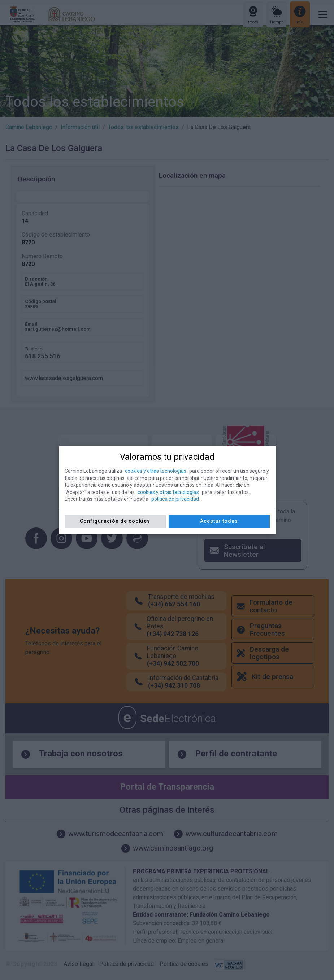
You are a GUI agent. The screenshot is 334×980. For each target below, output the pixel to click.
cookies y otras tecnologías (155, 471)
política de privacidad (175, 499)
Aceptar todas (219, 521)
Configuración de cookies (115, 521)
